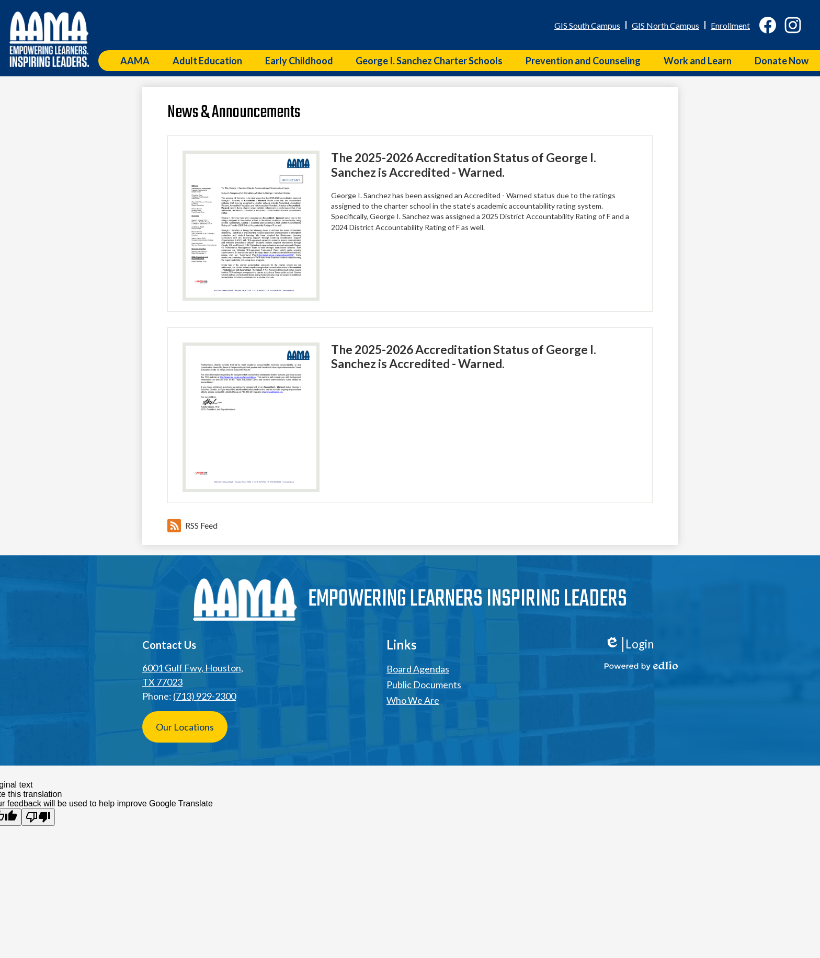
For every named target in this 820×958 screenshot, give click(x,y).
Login (629, 644)
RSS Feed (192, 525)
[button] (135, 60)
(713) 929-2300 (204, 696)
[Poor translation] (38, 817)
